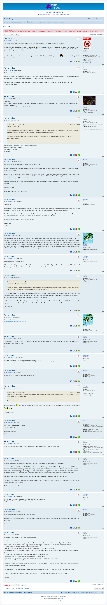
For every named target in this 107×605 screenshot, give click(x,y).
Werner (85, 68)
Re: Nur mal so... (10, 68)
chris (84, 106)
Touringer (85, 386)
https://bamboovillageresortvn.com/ (39, 501)
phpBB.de (60, 598)
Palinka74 (85, 199)
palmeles (85, 244)
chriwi (84, 50)
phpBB (48, 596)
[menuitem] (6, 19)
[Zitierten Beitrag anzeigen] (24, 125)
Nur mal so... (9, 27)
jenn (84, 118)
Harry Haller (86, 355)
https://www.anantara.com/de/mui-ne (15, 322)
